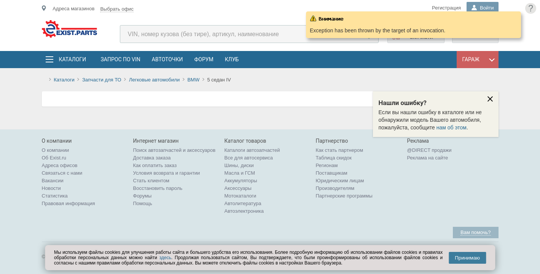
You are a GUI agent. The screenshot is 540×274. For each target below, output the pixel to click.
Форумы (142, 196)
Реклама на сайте (427, 158)
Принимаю (467, 258)
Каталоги (72, 59)
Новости (51, 188)
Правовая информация (68, 203)
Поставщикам (331, 173)
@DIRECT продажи (429, 150)
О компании (55, 150)
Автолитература (243, 203)
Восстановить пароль (158, 188)
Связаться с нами (62, 173)
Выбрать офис (117, 9)
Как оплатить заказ (155, 165)
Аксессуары (238, 188)
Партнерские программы (344, 196)
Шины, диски (239, 165)
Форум (203, 59)
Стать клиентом (151, 180)
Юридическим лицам (340, 180)
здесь (165, 257)
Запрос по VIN (120, 59)
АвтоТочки (167, 59)
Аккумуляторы (241, 180)
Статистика (55, 196)
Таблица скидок (334, 158)
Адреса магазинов (73, 8)
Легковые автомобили (154, 80)
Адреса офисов (60, 165)
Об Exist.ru (54, 158)
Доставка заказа (152, 158)
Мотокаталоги (240, 196)
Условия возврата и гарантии (166, 173)
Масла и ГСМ (240, 173)
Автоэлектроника (244, 211)
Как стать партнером (339, 150)
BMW (193, 80)
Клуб (232, 59)
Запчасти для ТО (101, 80)
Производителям (335, 188)
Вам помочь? (475, 232)
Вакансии (53, 180)
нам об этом (451, 127)
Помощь (142, 203)
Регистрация (446, 8)
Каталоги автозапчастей (252, 150)
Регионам (327, 165)
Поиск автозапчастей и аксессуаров (174, 150)
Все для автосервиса (249, 158)
